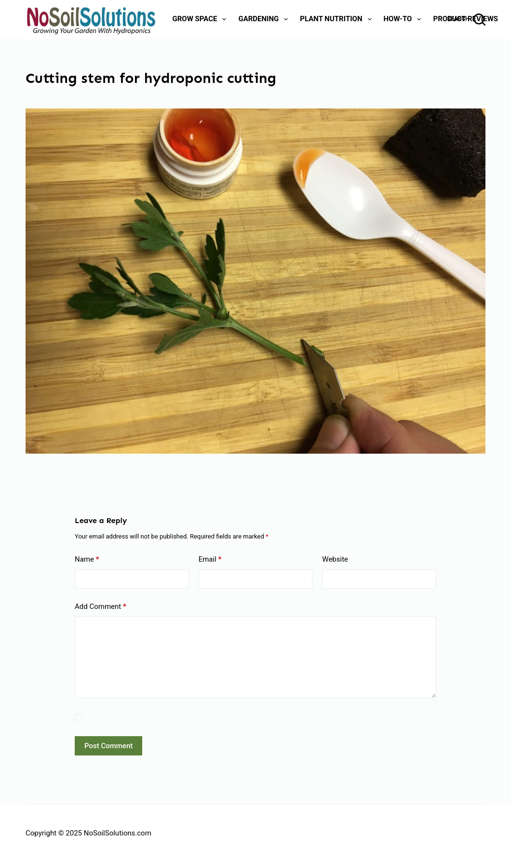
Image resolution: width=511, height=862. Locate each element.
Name (87, 559)
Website (335, 559)
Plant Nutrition (337, 19)
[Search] (466, 19)
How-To (404, 19)
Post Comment (108, 745)
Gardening (265, 19)
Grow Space (201, 19)
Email (210, 559)
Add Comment (100, 607)
